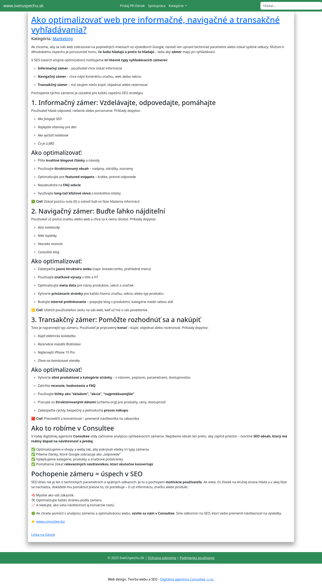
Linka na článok (43, 534)
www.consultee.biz (50, 521)
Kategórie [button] (176, 5)
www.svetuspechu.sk (23, 5)
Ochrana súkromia (162, 558)
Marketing (63, 38)
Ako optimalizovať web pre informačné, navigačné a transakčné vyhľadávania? (155, 24)
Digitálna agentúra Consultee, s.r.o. (187, 579)
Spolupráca (156, 5)
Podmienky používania (197, 558)
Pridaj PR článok (132, 5)
